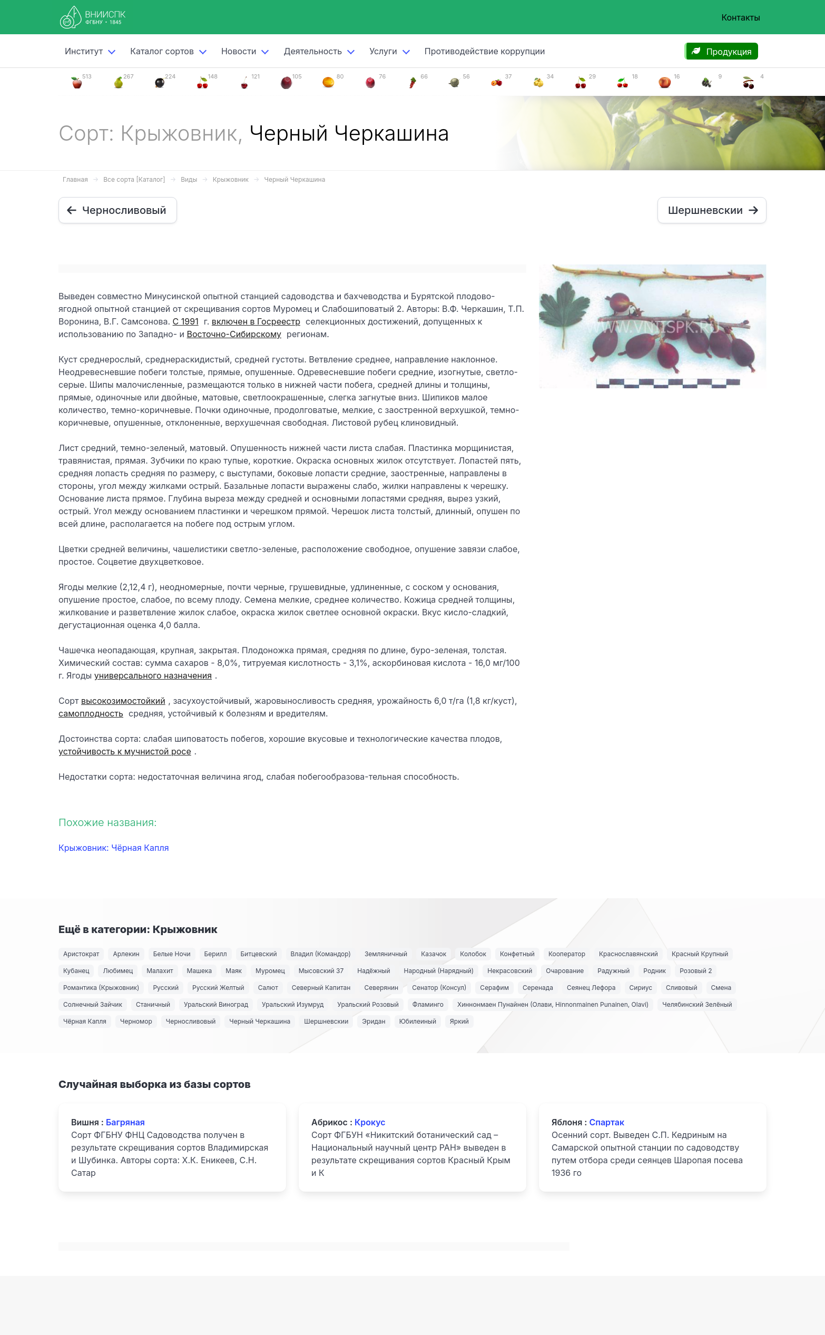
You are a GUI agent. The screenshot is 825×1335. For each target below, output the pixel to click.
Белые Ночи (172, 954)
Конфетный (517, 954)
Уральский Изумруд (292, 1004)
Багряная (125, 1122)
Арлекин (126, 954)
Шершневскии (326, 1021)
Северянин (381, 988)
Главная (75, 179)
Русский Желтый (218, 988)
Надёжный (373, 971)
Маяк (233, 971)
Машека (199, 971)
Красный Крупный (700, 954)
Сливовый (681, 988)
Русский (166, 988)
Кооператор (566, 954)
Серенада (538, 988)
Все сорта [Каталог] (134, 179)
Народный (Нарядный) (439, 971)
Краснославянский (628, 954)
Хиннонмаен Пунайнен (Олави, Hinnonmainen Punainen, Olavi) (553, 1004)
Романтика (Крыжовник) (101, 988)
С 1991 (186, 321)
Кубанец (76, 971)
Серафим (494, 988)
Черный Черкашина (295, 179)
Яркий (459, 1021)
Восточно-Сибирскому (234, 334)
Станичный (153, 1004)
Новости (238, 51)
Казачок (433, 954)
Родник (654, 971)
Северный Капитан (321, 988)
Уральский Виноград (216, 1004)
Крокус (370, 1122)
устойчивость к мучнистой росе (124, 751)
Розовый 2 (696, 971)
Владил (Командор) (321, 954)
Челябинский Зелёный (697, 1004)
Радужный (613, 971)
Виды (189, 179)
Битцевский (259, 954)
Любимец (118, 971)
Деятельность (312, 51)
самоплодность (90, 713)
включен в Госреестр (256, 321)
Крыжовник (231, 179)
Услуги (383, 51)
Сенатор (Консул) (439, 988)
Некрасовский (509, 971)
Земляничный (386, 954)
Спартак (606, 1122)
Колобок (473, 954)
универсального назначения (153, 675)
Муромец (270, 971)
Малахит (159, 971)
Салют (268, 988)
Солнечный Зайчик (92, 1004)
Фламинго (428, 1004)
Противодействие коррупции (485, 51)
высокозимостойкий (123, 700)
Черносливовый (191, 1021)
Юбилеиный (417, 1021)
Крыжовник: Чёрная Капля (113, 847)
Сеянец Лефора (591, 988)
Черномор (136, 1021)
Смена (721, 988)
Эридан (373, 1021)
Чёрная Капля (84, 1021)
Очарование (565, 971)
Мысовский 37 (321, 971)
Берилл (215, 954)
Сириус (641, 988)
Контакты (740, 17)
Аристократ (81, 954)
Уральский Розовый (367, 1004)
